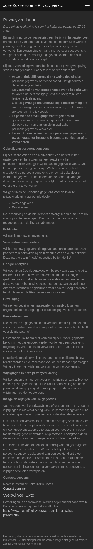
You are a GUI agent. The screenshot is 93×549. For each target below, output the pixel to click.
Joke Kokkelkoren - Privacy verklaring (35, 5)
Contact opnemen (15, 488)
